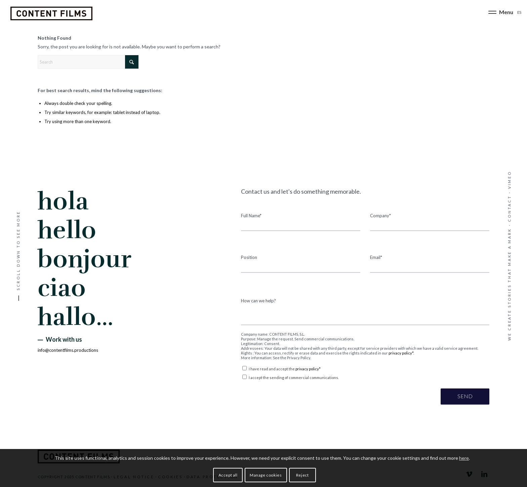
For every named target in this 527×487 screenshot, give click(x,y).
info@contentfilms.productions (68, 350)
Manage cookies (266, 475)
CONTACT (509, 208)
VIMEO (509, 180)
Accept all (228, 475)
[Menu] (500, 13)
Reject (302, 475)
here (464, 458)
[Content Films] (51, 13)
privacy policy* (401, 353)
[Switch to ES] (519, 12)
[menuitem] (500, 13)
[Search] (88, 62)
